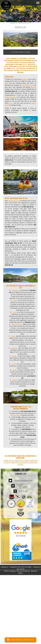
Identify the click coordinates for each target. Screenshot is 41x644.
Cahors (15, 300)
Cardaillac (14, 380)
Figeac (11, 103)
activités (34, 87)
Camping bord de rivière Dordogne (20, 567)
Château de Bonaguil (10, 97)
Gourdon (14, 370)
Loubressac (14, 348)
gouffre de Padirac (15, 415)
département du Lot (27, 85)
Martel (6, 83)
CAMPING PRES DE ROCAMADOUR (19, 462)
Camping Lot (13, 23)
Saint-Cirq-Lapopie (17, 324)
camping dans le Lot (13, 201)
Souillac (13, 364)
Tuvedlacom (26, 571)
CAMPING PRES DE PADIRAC (21, 460)
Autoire (13, 336)
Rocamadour (25, 79)
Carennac (14, 356)
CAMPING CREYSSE (8, 460)
